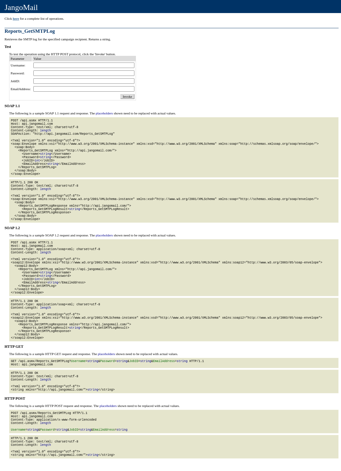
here (16, 18)
